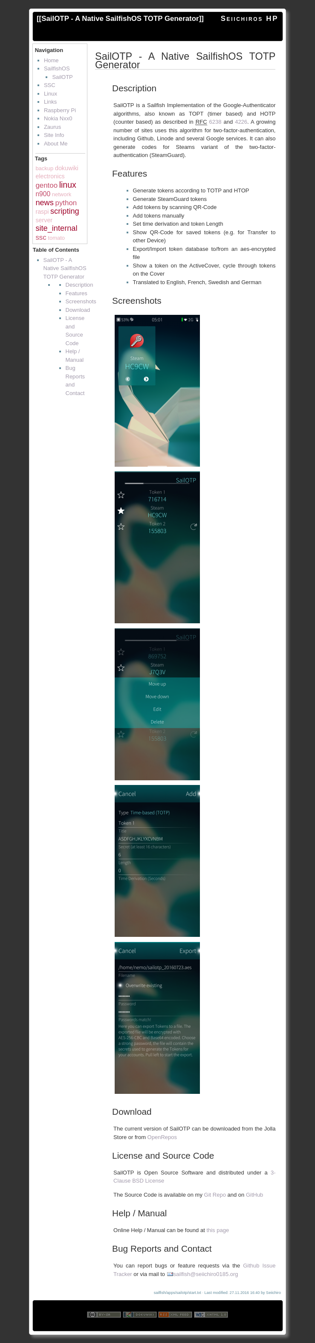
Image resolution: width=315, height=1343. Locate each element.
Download (78, 310)
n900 (42, 194)
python (66, 203)
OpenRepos (162, 1137)
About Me (56, 143)
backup (44, 168)
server (43, 220)
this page (217, 1230)
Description (79, 285)
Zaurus (52, 127)
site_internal (56, 228)
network (62, 194)
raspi (42, 211)
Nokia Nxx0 (58, 118)
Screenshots (81, 301)
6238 (215, 122)
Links (50, 102)
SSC (49, 85)
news (44, 202)
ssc (40, 237)
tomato (56, 238)
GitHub (254, 1195)
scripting (64, 211)
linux (67, 184)
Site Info (54, 135)
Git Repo (215, 1195)
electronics (49, 176)
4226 (241, 122)
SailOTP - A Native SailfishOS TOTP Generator (120, 19)
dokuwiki (66, 168)
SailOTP (62, 77)
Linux (50, 93)
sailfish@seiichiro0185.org (205, 1274)
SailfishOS (57, 68)
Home (51, 60)
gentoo (46, 185)
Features (76, 293)
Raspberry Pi (60, 110)
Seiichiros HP (249, 19)
